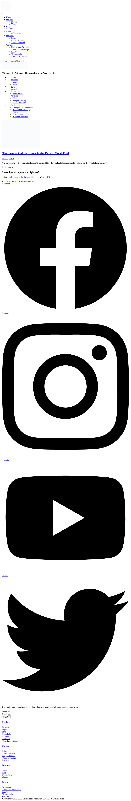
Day (4, 732)
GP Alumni (7, 796)
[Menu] (2, 13)
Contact (5, 777)
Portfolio (6, 722)
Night (4, 729)
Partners (5, 760)
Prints (4, 751)
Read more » (7, 167)
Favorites (6, 727)
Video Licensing (9, 758)
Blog (4, 772)
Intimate (5, 736)
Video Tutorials (8, 753)
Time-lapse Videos (10, 741)
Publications (7, 775)
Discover (6, 765)
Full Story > (54, 73)
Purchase (6, 746)
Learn (5, 782)
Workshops (7, 787)
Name (5, 711)
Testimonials (7, 794)
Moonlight (6, 734)
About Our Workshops (11, 789)
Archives (6, 739)
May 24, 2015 (8, 158)
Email (5, 714)
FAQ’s (5, 792)
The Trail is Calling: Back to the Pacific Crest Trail (35, 153)
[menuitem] (8, 17)
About (4, 770)
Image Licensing (9, 756)
